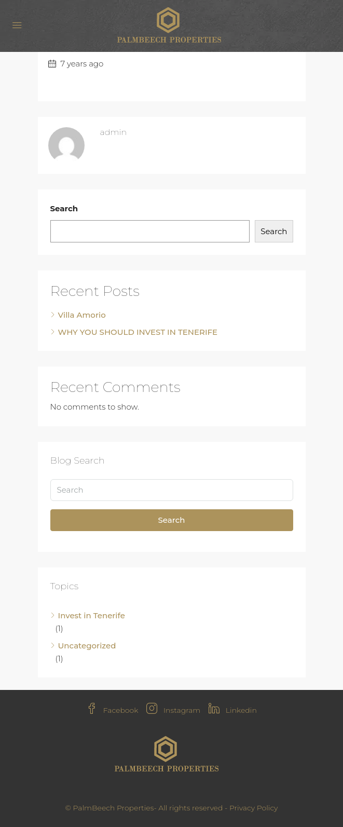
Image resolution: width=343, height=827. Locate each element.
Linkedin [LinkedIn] (233, 710)
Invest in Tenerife (91, 615)
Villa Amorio (82, 315)
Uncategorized (87, 645)
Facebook (112, 710)
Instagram (173, 710)
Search (64, 208)
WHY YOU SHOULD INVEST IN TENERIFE (138, 332)
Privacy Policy (253, 807)
